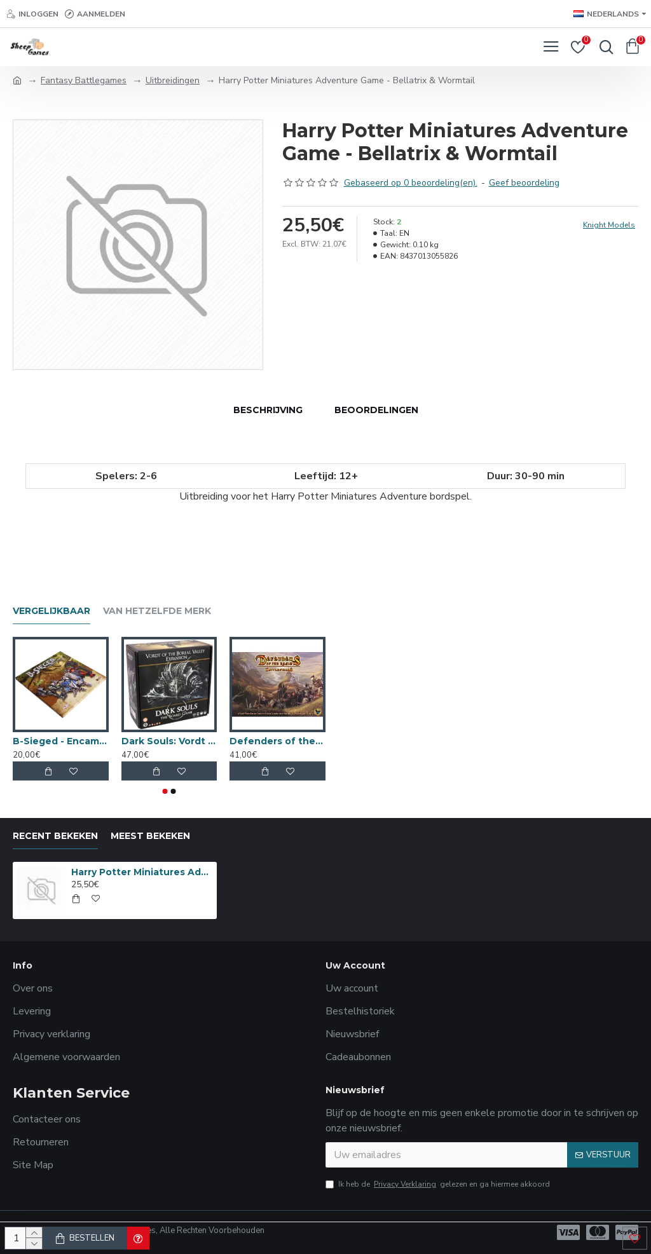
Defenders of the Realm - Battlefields (278, 741)
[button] (165, 791)
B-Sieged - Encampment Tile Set (61, 741)
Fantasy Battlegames (84, 80)
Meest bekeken (150, 836)
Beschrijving (268, 410)
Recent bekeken (55, 836)
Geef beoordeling (524, 183)
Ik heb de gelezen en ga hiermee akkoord (438, 1184)
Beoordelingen (376, 410)
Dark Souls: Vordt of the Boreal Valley (169, 741)
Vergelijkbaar (51, 611)
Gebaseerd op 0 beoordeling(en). (410, 183)
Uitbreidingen (173, 80)
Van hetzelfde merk (157, 611)
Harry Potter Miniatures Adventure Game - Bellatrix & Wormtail (141, 872)
